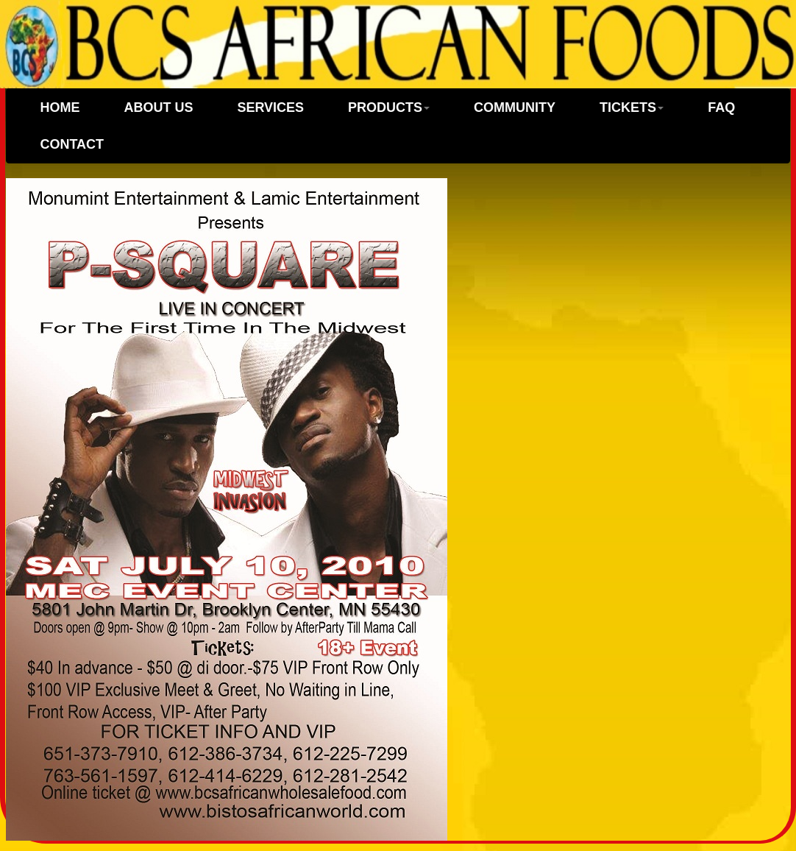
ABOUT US (158, 107)
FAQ (721, 107)
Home (59, 107)
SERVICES (270, 107)
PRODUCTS (389, 107)
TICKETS (632, 107)
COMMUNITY (514, 107)
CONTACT (72, 144)
